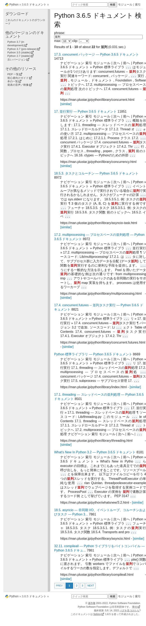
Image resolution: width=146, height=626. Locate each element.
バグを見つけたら (129, 610)
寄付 (134, 606)
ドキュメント (37, 4)
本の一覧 (12, 81)
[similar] (65, 104)
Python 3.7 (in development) (15, 43)
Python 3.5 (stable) (18, 52)
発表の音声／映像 (18, 84)
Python (14, 4)
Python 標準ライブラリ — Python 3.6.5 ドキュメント (93, 354)
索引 (138, 4)
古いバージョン (16, 59)
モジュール (125, 4)
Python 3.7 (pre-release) (22, 49)
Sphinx (97, 614)
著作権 (91, 603)
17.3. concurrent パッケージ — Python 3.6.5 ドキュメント (96, 54)
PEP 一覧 (13, 74)
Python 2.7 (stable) (18, 55)
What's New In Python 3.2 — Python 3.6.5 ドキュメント (95, 452)
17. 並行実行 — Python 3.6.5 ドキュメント (85, 111)
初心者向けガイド (18, 77)
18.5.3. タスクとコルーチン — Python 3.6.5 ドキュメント (96, 173)
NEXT (90, 585)
